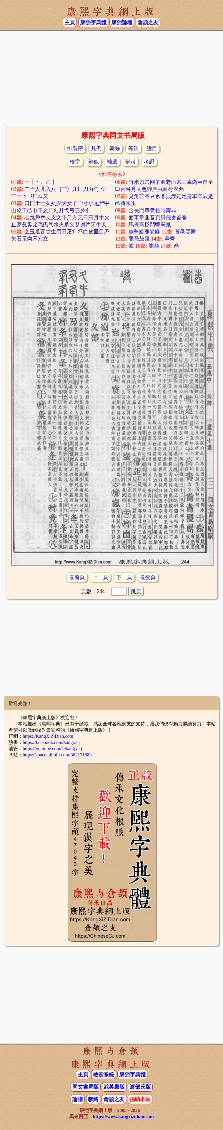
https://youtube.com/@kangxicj (52, 748)
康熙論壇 (121, 22)
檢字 (75, 162)
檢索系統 (103, 1074)
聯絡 (93, 1099)
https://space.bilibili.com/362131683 (57, 754)
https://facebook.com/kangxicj (51, 742)
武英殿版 (114, 1087)
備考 (130, 162)
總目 (152, 148)
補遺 (112, 162)
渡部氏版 (140, 1087)
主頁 (69, 22)
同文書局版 (85, 1087)
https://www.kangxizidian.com (123, 1116)
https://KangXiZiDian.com (48, 736)
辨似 (93, 162)
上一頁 (100, 577)
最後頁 (148, 577)
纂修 (114, 148)
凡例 (96, 148)
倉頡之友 (148, 22)
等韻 (133, 148)
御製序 (75, 148)
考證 (149, 162)
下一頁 (124, 577)
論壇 (77, 1099)
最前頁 (77, 577)
